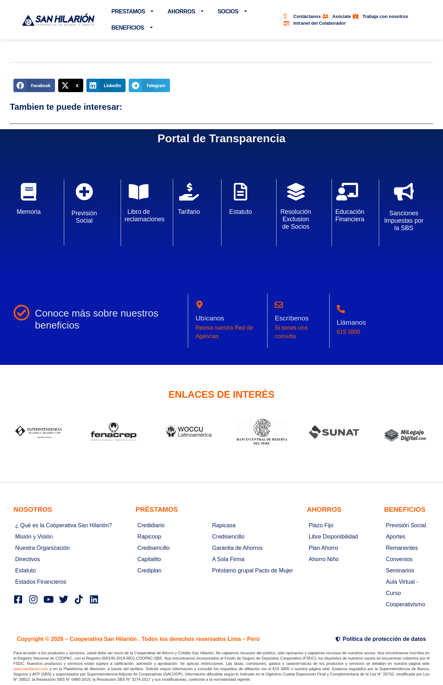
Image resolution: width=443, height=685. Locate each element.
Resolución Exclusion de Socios (295, 219)
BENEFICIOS (131, 28)
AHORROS (186, 11)
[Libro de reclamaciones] (138, 191)
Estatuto (240, 211)
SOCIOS (232, 11)
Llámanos (351, 322)
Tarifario (189, 211)
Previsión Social (84, 217)
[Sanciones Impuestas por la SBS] (404, 191)
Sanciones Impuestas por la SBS (403, 221)
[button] (34, 85)
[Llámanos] (341, 309)
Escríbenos (292, 318)
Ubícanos (209, 318)
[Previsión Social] (84, 191)
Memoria (29, 211)
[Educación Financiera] (347, 191)
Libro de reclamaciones (144, 215)
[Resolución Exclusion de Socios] (296, 191)
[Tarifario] (189, 191)
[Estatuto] (240, 191)
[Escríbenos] (279, 305)
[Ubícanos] (199, 305)
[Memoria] (28, 191)
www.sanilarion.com (30, 669)
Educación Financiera (349, 215)
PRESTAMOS (132, 11)
